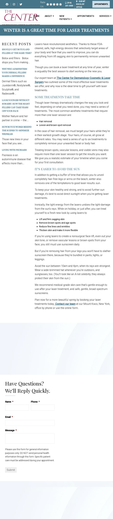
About (48, 16)
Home (36, 16)
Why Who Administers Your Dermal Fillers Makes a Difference (14, 72)
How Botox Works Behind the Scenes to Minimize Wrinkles (17, 130)
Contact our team (65, 303)
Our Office (80, 4)
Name (9, 401)
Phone (35, 401)
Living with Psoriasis (14, 149)
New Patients (64, 17)
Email (9, 417)
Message (11, 430)
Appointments (101, 4)
